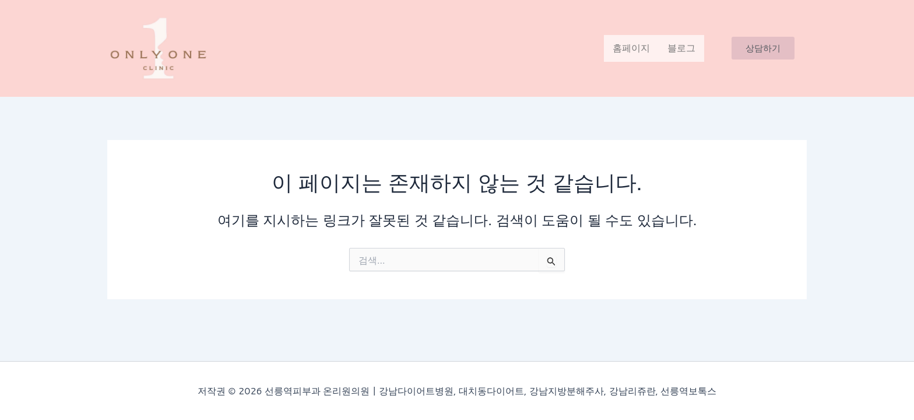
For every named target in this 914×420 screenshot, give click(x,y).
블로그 (681, 48)
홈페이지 (631, 48)
